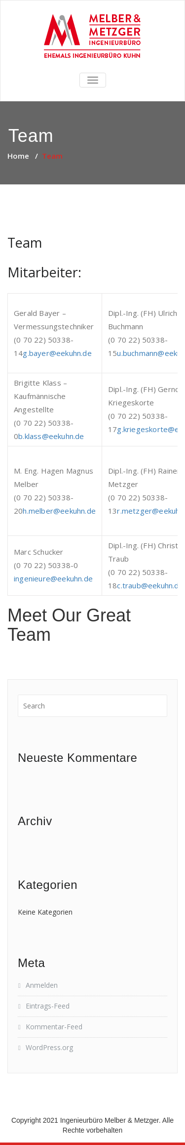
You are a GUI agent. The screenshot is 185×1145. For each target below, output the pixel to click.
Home (18, 156)
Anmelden (42, 985)
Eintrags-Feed (48, 1006)
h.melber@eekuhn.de (59, 511)
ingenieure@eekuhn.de (53, 578)
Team (24, 242)
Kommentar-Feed (54, 1026)
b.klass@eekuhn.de (51, 436)
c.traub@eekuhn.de (150, 585)
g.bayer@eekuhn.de (57, 353)
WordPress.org (49, 1047)
